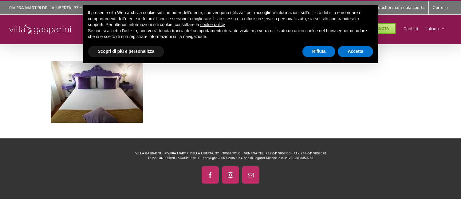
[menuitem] (442, 28)
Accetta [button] (355, 51)
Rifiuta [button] (319, 51)
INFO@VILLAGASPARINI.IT (179, 158)
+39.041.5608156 (278, 153)
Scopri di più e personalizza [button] (126, 51)
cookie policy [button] (212, 24)
